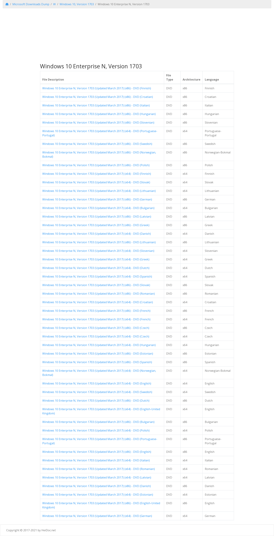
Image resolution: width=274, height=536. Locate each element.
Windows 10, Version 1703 (77, 4)
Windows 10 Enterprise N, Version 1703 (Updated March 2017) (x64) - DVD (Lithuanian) (99, 191)
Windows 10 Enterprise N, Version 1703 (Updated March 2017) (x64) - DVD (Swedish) (97, 392)
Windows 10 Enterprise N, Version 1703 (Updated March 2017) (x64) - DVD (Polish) (96, 430)
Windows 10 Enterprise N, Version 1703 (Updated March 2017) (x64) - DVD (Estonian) (97, 495)
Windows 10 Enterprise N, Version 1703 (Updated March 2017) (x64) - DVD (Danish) (96, 234)
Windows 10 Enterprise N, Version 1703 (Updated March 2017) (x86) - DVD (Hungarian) (99, 114)
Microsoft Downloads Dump (30, 4)
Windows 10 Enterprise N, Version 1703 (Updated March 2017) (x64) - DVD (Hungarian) (99, 345)
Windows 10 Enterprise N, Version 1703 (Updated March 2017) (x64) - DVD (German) (97, 516)
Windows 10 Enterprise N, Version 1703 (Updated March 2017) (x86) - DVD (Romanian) (98, 294)
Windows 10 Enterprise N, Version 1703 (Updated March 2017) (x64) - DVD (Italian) (96, 460)
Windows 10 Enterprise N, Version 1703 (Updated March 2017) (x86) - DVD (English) (96, 452)
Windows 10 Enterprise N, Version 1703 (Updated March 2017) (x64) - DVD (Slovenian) (98, 251)
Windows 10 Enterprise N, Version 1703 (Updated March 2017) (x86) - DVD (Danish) (96, 486)
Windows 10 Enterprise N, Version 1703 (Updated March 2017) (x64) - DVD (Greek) (95, 259)
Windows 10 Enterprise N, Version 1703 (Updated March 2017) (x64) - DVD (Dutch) (95, 268)
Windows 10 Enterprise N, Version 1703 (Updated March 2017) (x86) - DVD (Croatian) (97, 97)
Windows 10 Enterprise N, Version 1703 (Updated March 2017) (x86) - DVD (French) (96, 311)
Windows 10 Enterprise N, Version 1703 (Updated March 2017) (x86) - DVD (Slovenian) (98, 122)
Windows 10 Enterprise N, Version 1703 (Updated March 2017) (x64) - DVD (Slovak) (96, 182)
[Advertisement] (137, 35)
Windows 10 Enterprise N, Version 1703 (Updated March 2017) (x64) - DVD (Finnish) (96, 174)
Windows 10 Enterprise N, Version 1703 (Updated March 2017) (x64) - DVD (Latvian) (96, 477)
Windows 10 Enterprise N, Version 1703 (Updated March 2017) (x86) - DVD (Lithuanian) (99, 242)
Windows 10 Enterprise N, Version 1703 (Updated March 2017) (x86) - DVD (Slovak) (96, 285)
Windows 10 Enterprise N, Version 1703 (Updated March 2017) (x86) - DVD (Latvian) (96, 216)
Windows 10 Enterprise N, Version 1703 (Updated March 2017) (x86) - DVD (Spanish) (97, 362)
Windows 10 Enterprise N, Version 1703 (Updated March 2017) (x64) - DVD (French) (96, 319)
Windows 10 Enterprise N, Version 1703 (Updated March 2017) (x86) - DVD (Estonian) (97, 353)
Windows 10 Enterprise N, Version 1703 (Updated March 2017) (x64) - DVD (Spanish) (97, 276)
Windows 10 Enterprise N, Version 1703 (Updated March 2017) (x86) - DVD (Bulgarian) (98, 422)
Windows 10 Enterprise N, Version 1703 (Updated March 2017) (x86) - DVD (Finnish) (96, 88)
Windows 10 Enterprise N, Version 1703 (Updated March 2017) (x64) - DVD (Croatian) (97, 302)
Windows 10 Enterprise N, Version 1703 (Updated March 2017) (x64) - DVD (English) (96, 383)
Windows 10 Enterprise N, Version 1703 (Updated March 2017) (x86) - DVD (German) (97, 199)
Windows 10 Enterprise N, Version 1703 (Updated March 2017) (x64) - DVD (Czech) (95, 336)
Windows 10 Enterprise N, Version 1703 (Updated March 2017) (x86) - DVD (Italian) (96, 105)
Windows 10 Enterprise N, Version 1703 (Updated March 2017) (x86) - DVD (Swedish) (97, 144)
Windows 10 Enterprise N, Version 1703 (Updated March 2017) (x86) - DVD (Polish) (96, 165)
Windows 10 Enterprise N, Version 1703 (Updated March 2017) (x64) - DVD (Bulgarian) (98, 208)
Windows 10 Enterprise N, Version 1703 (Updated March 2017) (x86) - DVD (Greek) (95, 225)
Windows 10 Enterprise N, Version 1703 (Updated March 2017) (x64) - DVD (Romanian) (98, 469)
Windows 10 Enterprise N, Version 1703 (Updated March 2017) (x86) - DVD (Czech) (95, 328)
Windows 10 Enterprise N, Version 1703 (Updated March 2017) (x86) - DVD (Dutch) (95, 400)
